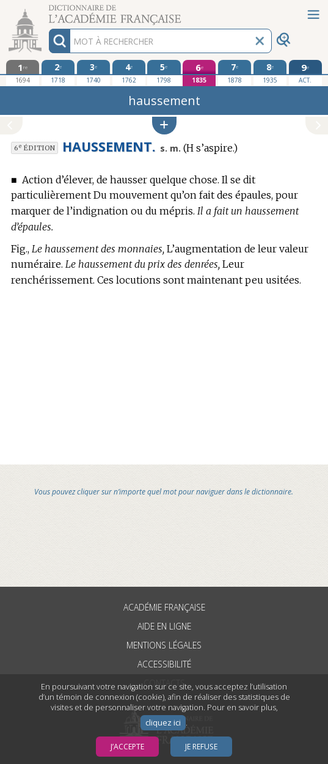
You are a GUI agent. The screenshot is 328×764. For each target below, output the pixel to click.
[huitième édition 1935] (269, 73)
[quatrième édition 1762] (128, 73)
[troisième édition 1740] (93, 73)
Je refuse (201, 746)
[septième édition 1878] (234, 73)
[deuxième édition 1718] (58, 73)
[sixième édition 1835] (199, 73)
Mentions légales (164, 645)
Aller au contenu (47, 10)
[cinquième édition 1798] (163, 73)
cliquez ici (163, 723)
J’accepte (127, 746)
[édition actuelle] (305, 73)
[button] (164, 125)
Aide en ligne (164, 626)
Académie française (164, 607)
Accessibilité (164, 664)
